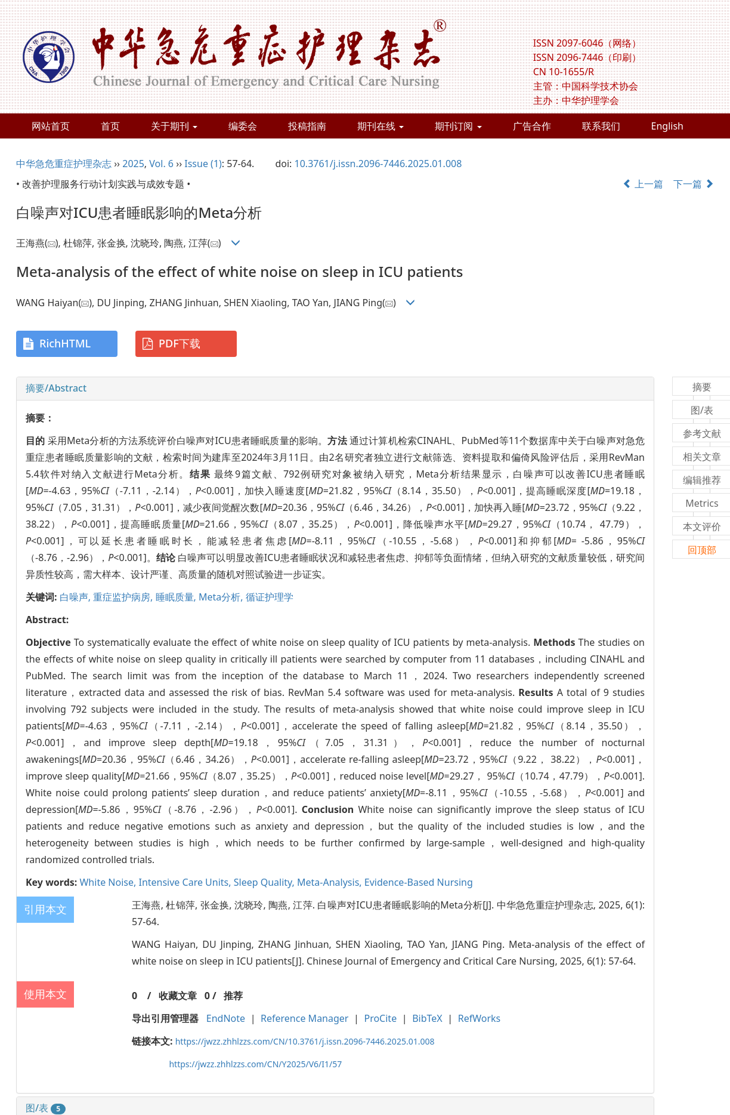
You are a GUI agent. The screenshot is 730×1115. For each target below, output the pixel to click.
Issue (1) (203, 163)
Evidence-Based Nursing (418, 882)
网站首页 (51, 126)
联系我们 (601, 126)
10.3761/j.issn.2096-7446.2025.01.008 (378, 163)
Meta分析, (222, 596)
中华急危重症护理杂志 (64, 163)
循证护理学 (269, 596)
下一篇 (693, 183)
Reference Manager (304, 1018)
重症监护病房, (124, 596)
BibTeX (427, 1018)
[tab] (335, 388)
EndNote (225, 1018)
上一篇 (643, 183)
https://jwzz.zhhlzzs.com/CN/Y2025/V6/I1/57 (255, 1064)
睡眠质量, (177, 596)
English (667, 126)
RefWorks (479, 1018)
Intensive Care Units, (185, 882)
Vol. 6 (161, 163)
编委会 (242, 126)
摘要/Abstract (56, 388)
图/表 (46, 1107)
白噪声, (76, 596)
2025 (133, 163)
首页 (110, 126)
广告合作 (532, 126)
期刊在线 (380, 126)
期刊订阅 (458, 126)
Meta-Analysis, (330, 882)
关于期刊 (174, 126)
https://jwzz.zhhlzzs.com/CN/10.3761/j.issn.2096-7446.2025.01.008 (305, 1041)
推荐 (233, 995)
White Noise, (108, 882)
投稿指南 (307, 126)
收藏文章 (178, 995)
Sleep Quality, (265, 882)
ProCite (380, 1018)
